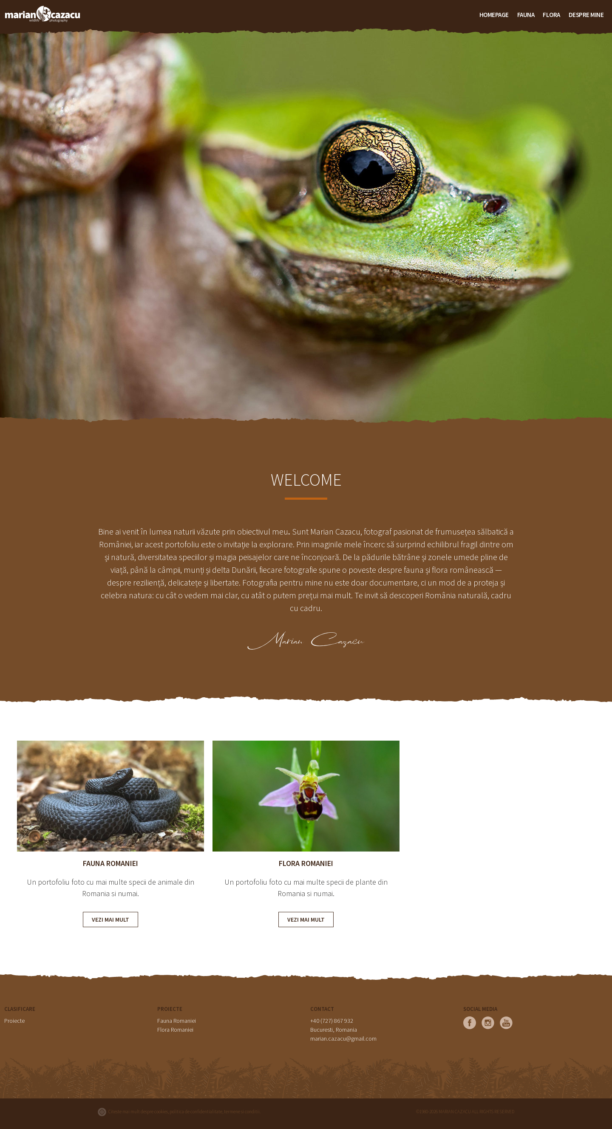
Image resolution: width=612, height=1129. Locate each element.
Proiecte (14, 1020)
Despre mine (586, 15)
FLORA (551, 15)
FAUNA (526, 15)
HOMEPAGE (494, 15)
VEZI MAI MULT (110, 919)
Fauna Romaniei (176, 1020)
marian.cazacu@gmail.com (343, 1038)
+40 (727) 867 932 (331, 1020)
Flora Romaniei (175, 1029)
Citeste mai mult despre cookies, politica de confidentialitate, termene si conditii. (184, 1112)
